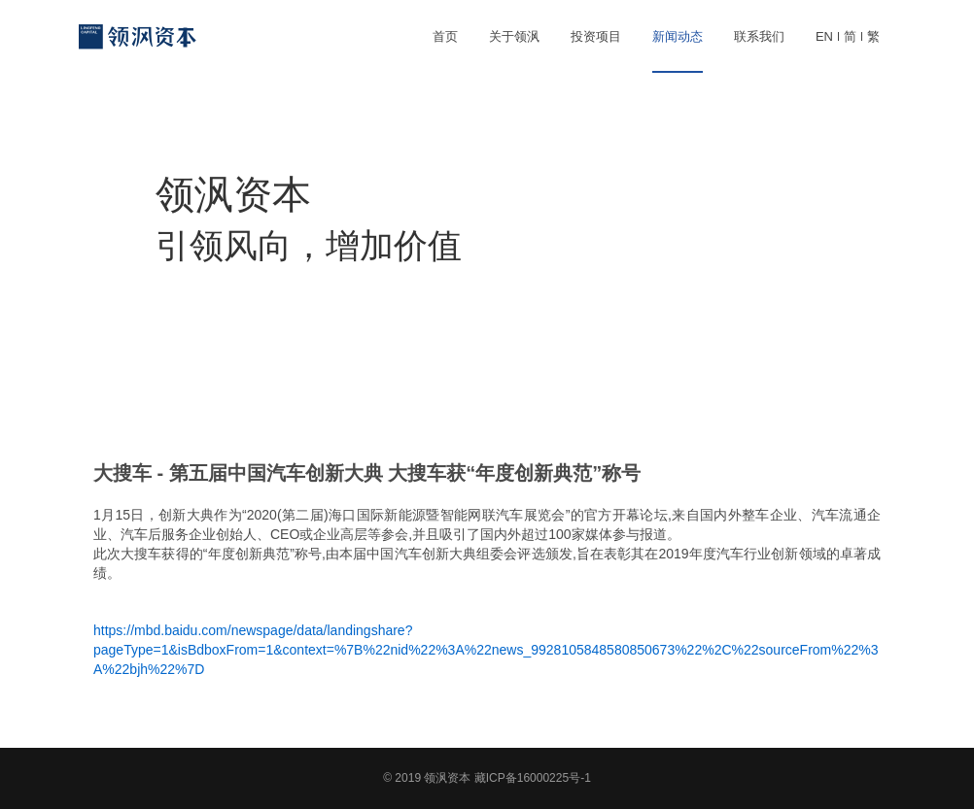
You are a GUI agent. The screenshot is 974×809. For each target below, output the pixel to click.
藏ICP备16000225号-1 (532, 778)
